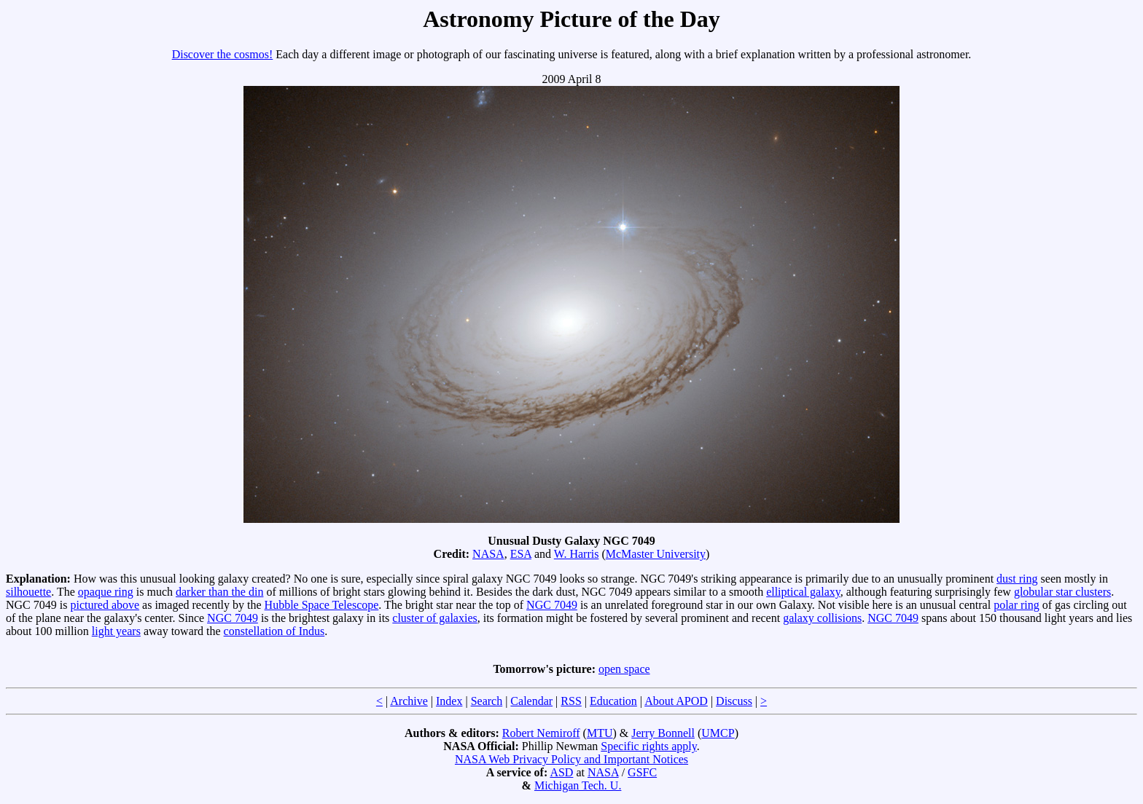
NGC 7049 (551, 605)
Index (449, 701)
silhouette (28, 592)
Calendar (531, 701)
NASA (488, 554)
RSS (571, 701)
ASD (561, 772)
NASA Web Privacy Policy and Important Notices (571, 759)
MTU (600, 733)
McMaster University (656, 554)
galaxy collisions (822, 618)
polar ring (1016, 605)
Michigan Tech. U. (577, 785)
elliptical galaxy (803, 592)
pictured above (104, 605)
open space (624, 669)
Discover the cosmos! (222, 54)
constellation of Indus (274, 631)
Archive (409, 701)
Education (613, 701)
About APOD (676, 701)
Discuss (734, 701)
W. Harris (576, 554)
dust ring (1016, 578)
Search (487, 701)
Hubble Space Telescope (322, 605)
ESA (520, 554)
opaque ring (105, 592)
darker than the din (219, 592)
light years (116, 631)
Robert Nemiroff (541, 733)
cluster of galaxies (434, 618)
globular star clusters (1062, 592)
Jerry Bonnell (663, 733)
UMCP (717, 733)
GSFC (642, 772)
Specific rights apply (648, 746)
